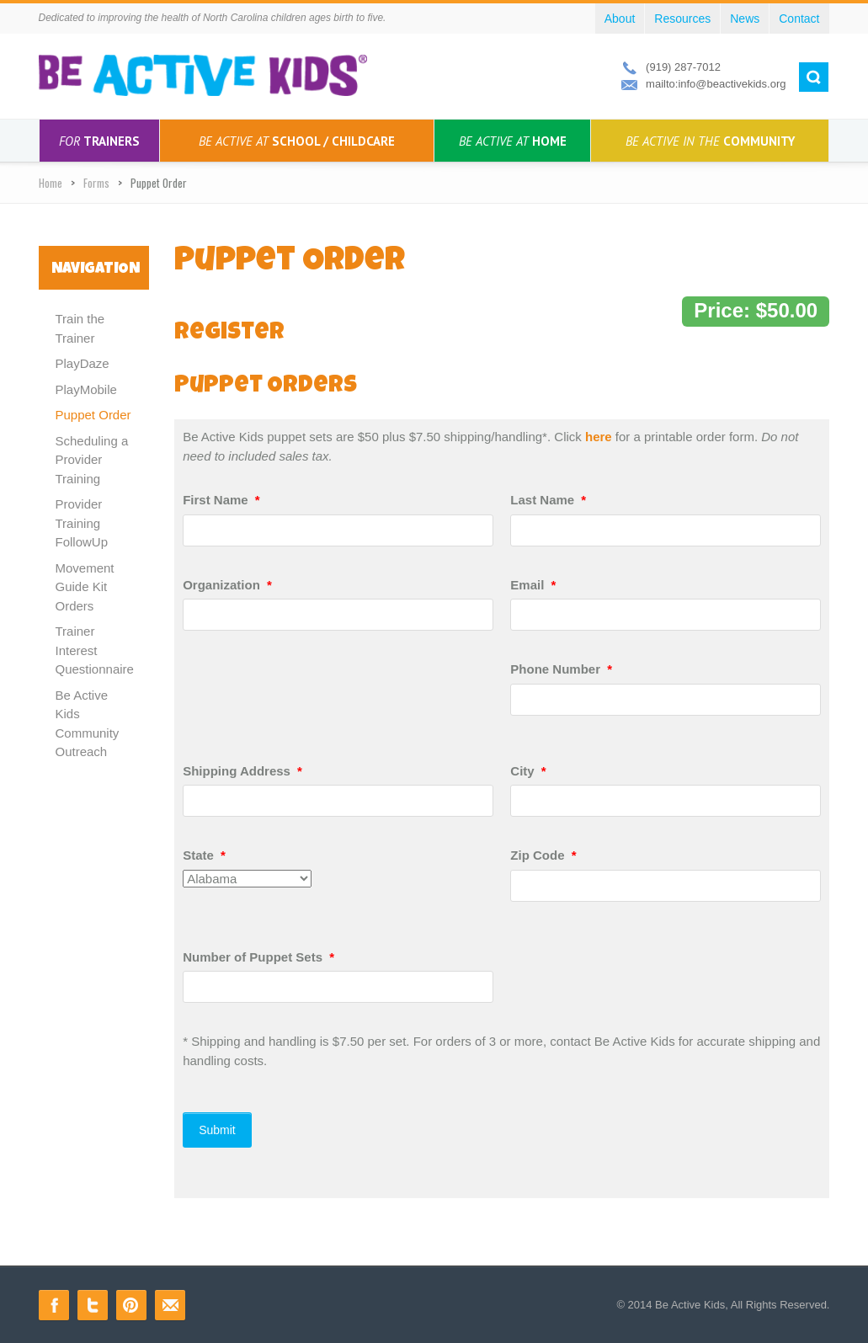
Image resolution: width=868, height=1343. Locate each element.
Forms (96, 182)
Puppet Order (93, 415)
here (598, 436)
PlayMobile (86, 389)
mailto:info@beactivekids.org (715, 83)
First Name (221, 500)
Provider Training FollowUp (82, 523)
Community (710, 141)
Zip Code (543, 855)
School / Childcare (297, 141)
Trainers (99, 141)
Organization (227, 585)
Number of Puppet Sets (258, 957)
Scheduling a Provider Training (92, 460)
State (204, 855)
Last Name (548, 500)
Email (533, 585)
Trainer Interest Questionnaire (95, 650)
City (528, 771)
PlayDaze (82, 363)
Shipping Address (242, 771)
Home (513, 141)
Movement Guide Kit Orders (85, 587)
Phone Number (561, 669)
